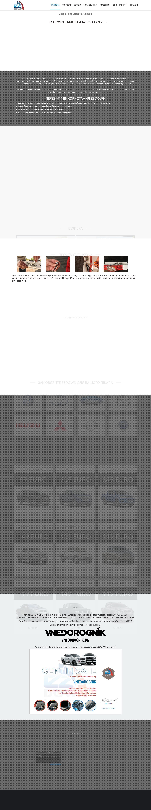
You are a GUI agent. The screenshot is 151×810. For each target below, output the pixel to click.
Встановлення (90, 5)
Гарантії (122, 5)
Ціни (115, 5)
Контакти (133, 5)
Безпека (77, 5)
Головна (55, 5)
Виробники (105, 5)
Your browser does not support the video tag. (75, 46)
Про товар (66, 5)
